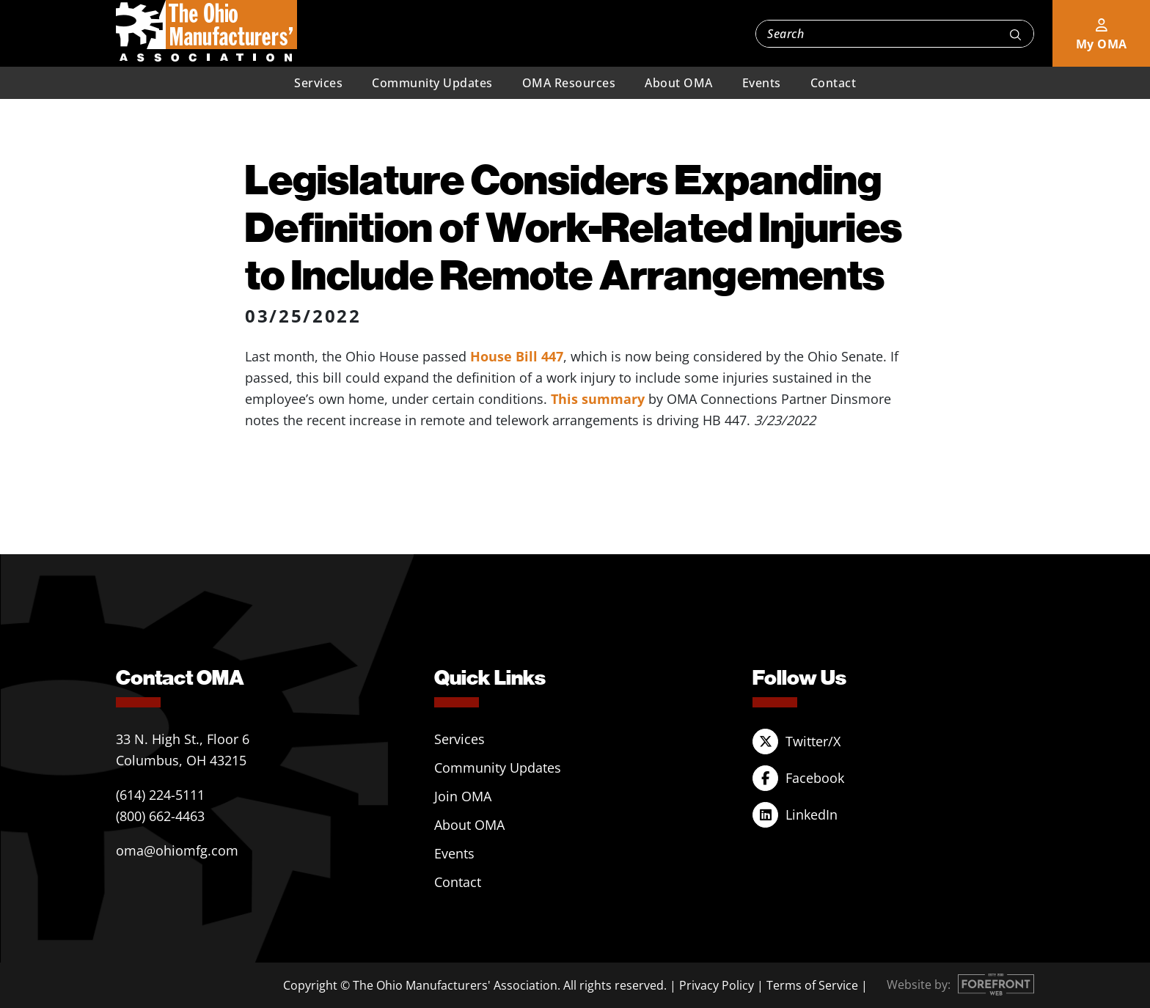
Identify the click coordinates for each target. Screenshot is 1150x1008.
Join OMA (462, 796)
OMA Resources (569, 83)
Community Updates (432, 83)
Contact (833, 83)
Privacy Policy (716, 985)
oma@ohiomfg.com (177, 850)
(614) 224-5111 (160, 794)
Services (318, 83)
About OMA (679, 83)
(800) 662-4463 (160, 816)
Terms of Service (812, 985)
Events (761, 83)
